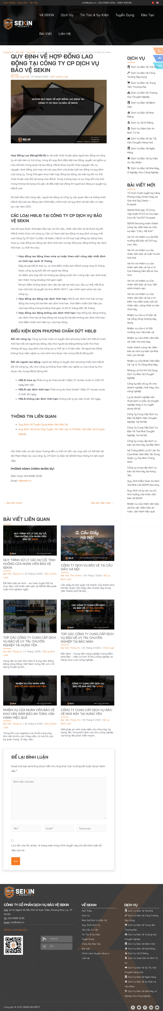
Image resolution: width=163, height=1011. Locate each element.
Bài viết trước (13, 502)
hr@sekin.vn (25, 480)
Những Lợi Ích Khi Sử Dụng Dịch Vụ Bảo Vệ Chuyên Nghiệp (142, 368)
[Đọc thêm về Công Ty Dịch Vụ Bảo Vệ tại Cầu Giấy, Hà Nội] (87, 542)
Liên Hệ (65, 34)
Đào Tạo (147, 15)
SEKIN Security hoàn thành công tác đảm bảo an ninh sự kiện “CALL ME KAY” (142, 222)
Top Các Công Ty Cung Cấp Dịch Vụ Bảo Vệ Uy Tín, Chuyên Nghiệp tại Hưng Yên (29, 641)
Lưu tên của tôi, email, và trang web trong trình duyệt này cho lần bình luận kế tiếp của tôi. (58, 847)
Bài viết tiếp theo (102, 502)
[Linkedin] (151, 1006)
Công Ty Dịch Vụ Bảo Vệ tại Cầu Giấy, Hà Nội (87, 567)
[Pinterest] (145, 1006)
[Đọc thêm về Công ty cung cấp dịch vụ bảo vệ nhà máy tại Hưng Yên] (87, 690)
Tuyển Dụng (124, 15)
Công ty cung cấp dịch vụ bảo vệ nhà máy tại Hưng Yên (86, 711)
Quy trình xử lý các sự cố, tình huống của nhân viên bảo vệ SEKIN (29, 563)
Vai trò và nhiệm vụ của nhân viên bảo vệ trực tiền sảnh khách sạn (142, 279)
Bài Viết (45, 34)
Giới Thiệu (87, 909)
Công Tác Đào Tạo (91, 942)
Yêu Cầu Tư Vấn (90, 928)
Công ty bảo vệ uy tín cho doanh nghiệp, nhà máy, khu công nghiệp (143, 381)
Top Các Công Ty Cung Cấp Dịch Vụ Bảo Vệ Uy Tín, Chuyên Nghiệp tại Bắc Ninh (87, 637)
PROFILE (8, 928)
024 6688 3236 (106, 2)
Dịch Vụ (67, 15)
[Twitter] (139, 1006)
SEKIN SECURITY (31, 1005)
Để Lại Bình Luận (59, 76)
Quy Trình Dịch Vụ (91, 923)
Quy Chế (30, 52)
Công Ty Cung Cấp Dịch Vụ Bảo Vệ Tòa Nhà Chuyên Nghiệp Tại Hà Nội (142, 425)
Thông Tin (17, 573)
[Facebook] (133, 1006)
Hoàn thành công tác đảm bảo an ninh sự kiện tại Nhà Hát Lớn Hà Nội (142, 345)
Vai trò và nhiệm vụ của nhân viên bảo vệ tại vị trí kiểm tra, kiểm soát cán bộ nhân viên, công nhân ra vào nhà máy (143, 296)
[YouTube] (157, 1006)
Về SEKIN (46, 15)
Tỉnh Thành (75, 575)
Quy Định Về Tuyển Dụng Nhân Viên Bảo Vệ (43, 424)
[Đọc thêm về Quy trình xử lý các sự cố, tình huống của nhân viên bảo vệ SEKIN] (30, 540)
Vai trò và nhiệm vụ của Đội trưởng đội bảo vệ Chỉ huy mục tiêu (142, 235)
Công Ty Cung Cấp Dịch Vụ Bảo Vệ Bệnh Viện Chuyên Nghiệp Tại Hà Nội (142, 412)
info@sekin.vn (89, 2)
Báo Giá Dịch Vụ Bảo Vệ (94, 918)
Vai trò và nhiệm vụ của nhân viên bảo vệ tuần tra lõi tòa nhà (143, 248)
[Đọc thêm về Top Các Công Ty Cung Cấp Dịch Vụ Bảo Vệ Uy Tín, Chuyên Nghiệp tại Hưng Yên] (30, 615)
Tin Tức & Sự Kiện (94, 15)
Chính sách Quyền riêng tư (96, 951)
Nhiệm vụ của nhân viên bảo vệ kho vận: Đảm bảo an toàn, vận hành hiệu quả (29, 713)
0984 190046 (124, 2)
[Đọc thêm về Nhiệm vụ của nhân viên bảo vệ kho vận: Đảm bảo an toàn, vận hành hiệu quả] (30, 690)
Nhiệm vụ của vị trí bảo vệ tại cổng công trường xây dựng (141, 313)
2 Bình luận (108, 647)
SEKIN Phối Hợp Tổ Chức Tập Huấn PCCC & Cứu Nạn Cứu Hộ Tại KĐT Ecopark (142, 208)
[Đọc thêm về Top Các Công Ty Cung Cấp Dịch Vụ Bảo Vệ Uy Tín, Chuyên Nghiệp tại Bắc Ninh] (87, 614)
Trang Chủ (8, 52)
